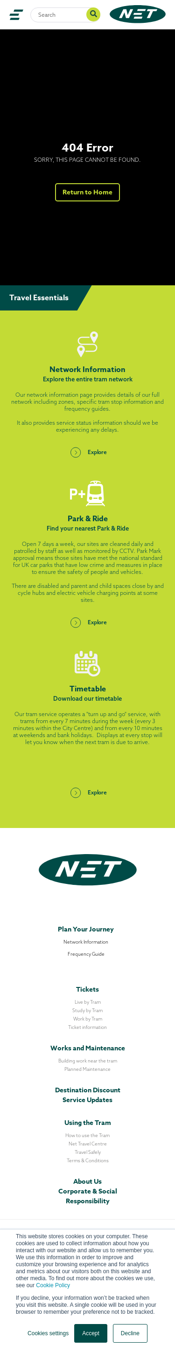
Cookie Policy (53, 1285)
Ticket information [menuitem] (87, 1027)
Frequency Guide (86, 954)
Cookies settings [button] (48, 1333)
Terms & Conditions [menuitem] (88, 1161)
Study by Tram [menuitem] (87, 1010)
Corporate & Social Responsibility (87, 1196)
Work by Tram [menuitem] (87, 1019)
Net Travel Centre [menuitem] (88, 1144)
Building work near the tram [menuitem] (87, 1061)
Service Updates (87, 1100)
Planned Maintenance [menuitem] (87, 1069)
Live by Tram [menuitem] (88, 1002)
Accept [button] (90, 1333)
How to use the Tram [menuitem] (87, 1135)
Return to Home (88, 192)
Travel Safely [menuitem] (88, 1152)
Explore (87, 452)
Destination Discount (87, 1090)
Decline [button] (130, 1333)
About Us (87, 1181)
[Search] (65, 14)
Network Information (85, 942)
